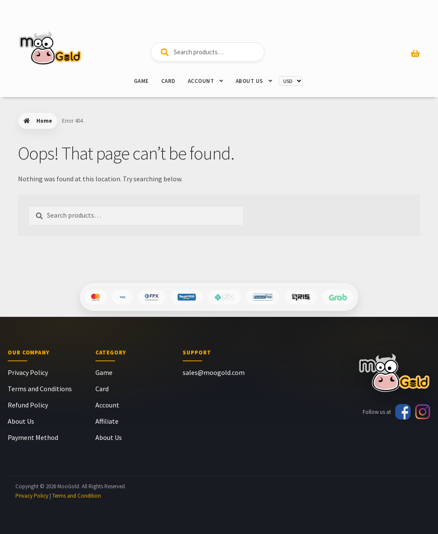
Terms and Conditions (40, 388)
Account (201, 81)
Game (141, 81)
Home (44, 120)
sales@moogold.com (214, 372)
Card (168, 81)
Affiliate (106, 421)
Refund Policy (28, 405)
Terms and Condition (76, 495)
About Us (249, 81)
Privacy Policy (28, 372)
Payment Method (33, 437)
